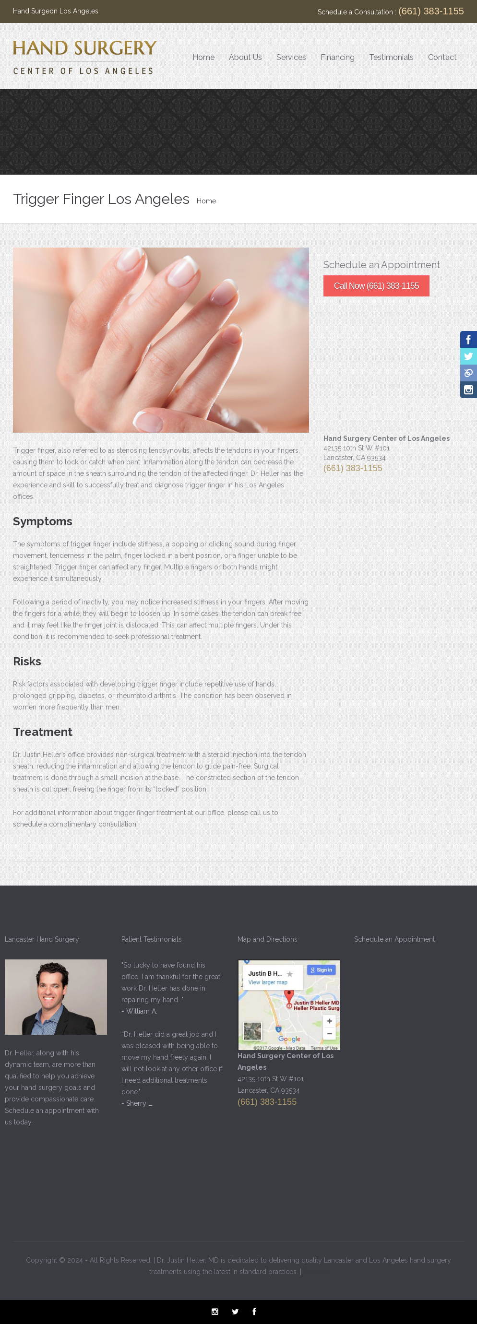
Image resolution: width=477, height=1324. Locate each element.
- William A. (138, 1011)
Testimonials (391, 57)
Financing (338, 57)
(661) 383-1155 (431, 11)
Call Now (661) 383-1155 (376, 286)
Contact (442, 57)
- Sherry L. (136, 1103)
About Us (245, 57)
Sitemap (315, 1270)
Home (203, 57)
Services (291, 57)
